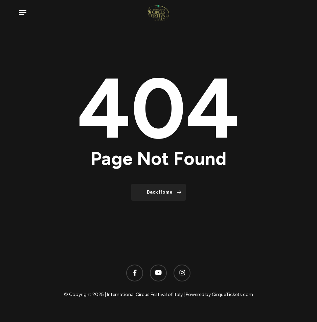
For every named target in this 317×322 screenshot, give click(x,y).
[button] (22, 12)
